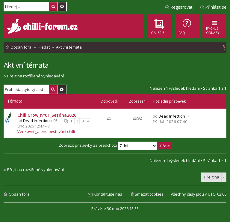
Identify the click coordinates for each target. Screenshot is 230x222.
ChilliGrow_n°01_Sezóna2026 (46, 115)
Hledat (53, 6)
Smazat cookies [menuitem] (149, 194)
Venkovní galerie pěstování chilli (46, 131)
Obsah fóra (19, 194)
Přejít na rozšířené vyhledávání (35, 76)
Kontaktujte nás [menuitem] (107, 194)
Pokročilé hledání (62, 6)
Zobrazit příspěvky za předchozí (108, 145)
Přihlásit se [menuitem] (215, 7)
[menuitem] (187, 26)
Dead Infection (36, 120)
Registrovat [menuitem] (181, 7)
